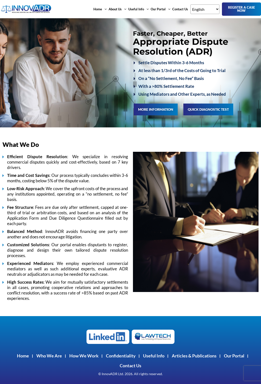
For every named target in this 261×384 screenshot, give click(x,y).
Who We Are (49, 355)
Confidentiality (121, 355)
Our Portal (160, 9)
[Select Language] (204, 9)
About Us (117, 9)
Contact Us (180, 9)
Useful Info (138, 9)
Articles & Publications (194, 355)
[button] (100, 9)
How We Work (84, 355)
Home (100, 9)
